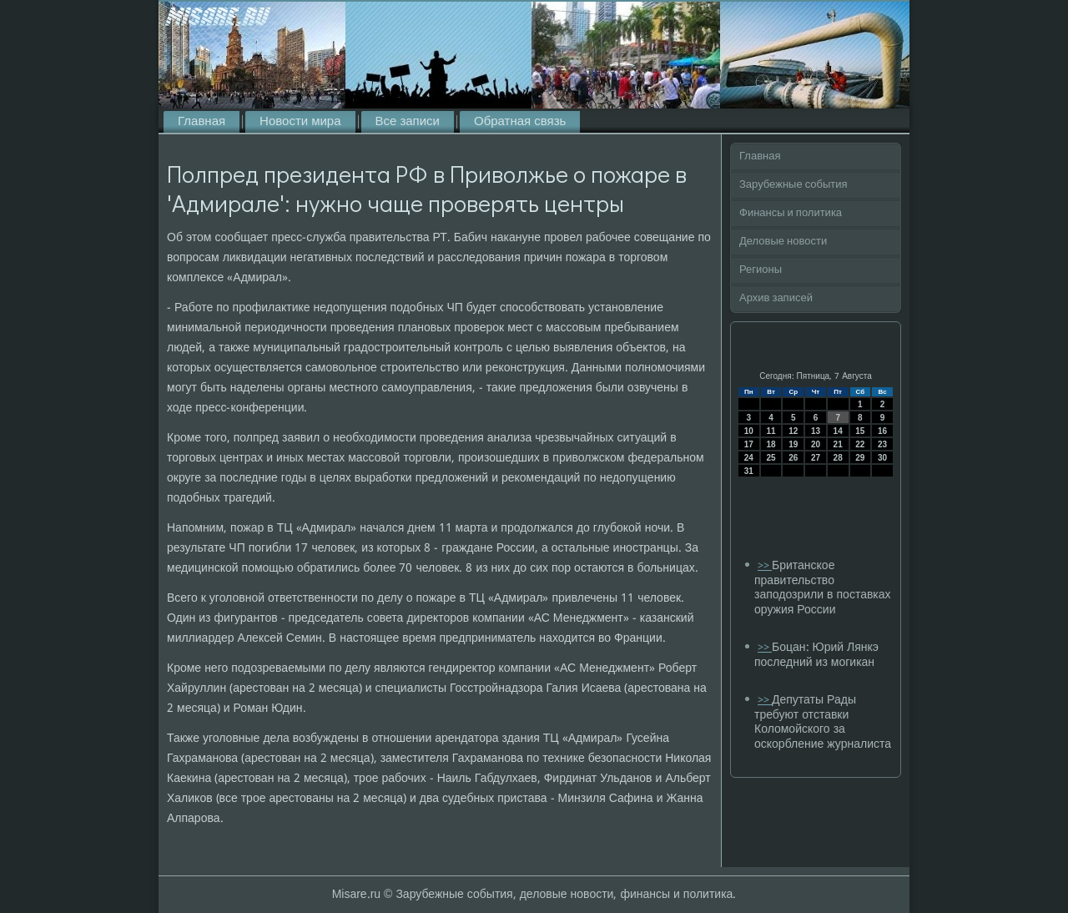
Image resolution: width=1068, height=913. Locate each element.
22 (859, 444)
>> (765, 566)
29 (859, 457)
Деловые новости (783, 241)
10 (748, 431)
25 (770, 457)
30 (882, 457)
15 (859, 431)
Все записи (407, 122)
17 (748, 444)
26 (793, 457)
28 (838, 457)
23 (882, 444)
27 (815, 457)
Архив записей (776, 298)
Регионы (760, 270)
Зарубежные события (793, 184)
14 (838, 431)
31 (748, 471)
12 (793, 431)
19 (793, 444)
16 (882, 431)
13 (815, 431)
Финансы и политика (790, 213)
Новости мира (299, 122)
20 (815, 444)
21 (838, 444)
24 (748, 457)
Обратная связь (520, 122)
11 (770, 431)
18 (770, 444)
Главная (201, 122)
